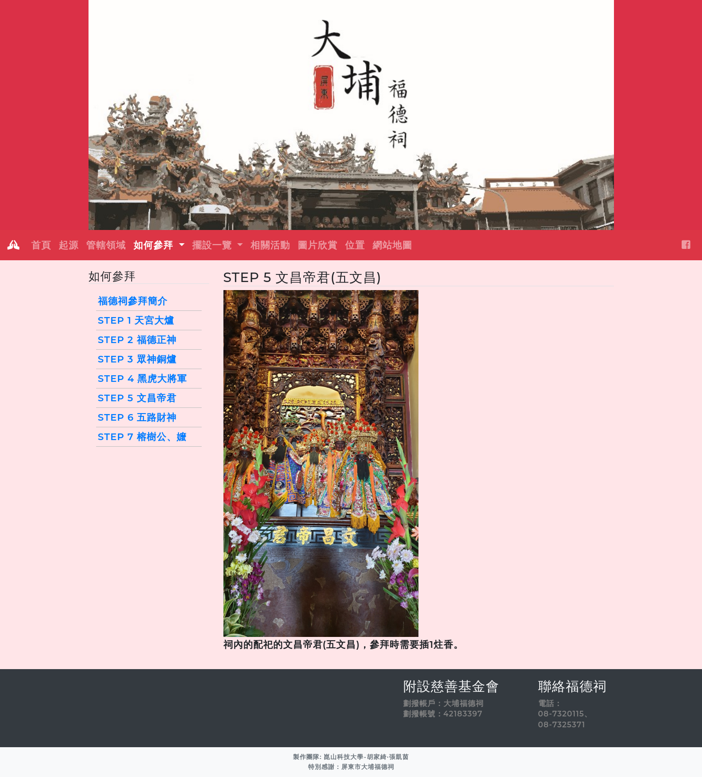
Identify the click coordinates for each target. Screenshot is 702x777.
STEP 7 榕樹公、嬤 (142, 436)
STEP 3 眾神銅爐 (137, 359)
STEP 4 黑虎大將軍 (142, 378)
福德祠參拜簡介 (133, 301)
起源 (69, 245)
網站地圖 (392, 245)
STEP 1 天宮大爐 (136, 320)
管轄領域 (106, 245)
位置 (355, 245)
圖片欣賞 (318, 245)
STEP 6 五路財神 (137, 417)
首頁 (41, 245)
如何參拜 (155, 245)
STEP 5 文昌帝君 (137, 398)
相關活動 (270, 245)
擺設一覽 (213, 245)
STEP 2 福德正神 (137, 339)
